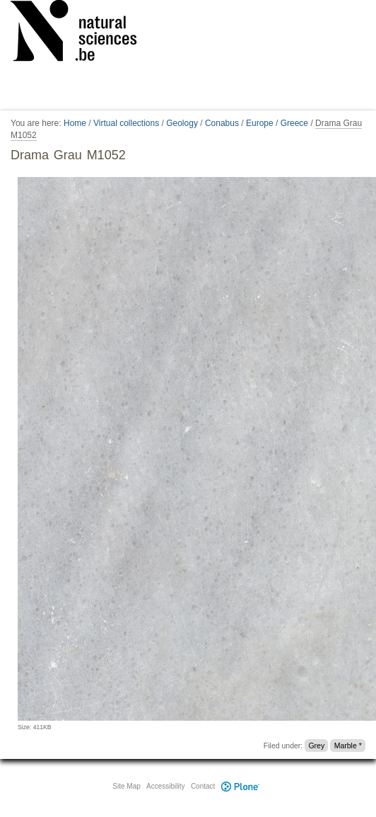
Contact (203, 786)
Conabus (222, 123)
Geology (182, 123)
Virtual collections (126, 123)
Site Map (126, 786)
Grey (316, 745)
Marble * (348, 745)
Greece (294, 123)
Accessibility (165, 786)
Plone (240, 786)
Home (75, 123)
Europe (260, 123)
